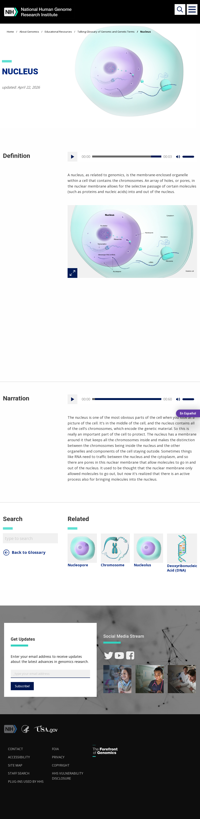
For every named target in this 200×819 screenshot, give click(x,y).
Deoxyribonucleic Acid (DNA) (182, 568)
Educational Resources (58, 31)
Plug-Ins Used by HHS (26, 781)
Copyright (61, 765)
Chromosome (112, 565)
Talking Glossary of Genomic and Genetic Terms (106, 31)
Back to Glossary (28, 552)
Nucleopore (78, 565)
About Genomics (29, 31)
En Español (188, 413)
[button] (190, 9)
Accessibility (19, 757)
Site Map (15, 765)
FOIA (55, 749)
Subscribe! (22, 686)
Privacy (58, 757)
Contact (15, 749)
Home (10, 31)
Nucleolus (142, 565)
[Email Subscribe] (50, 674)
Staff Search (18, 773)
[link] (108, 655)
